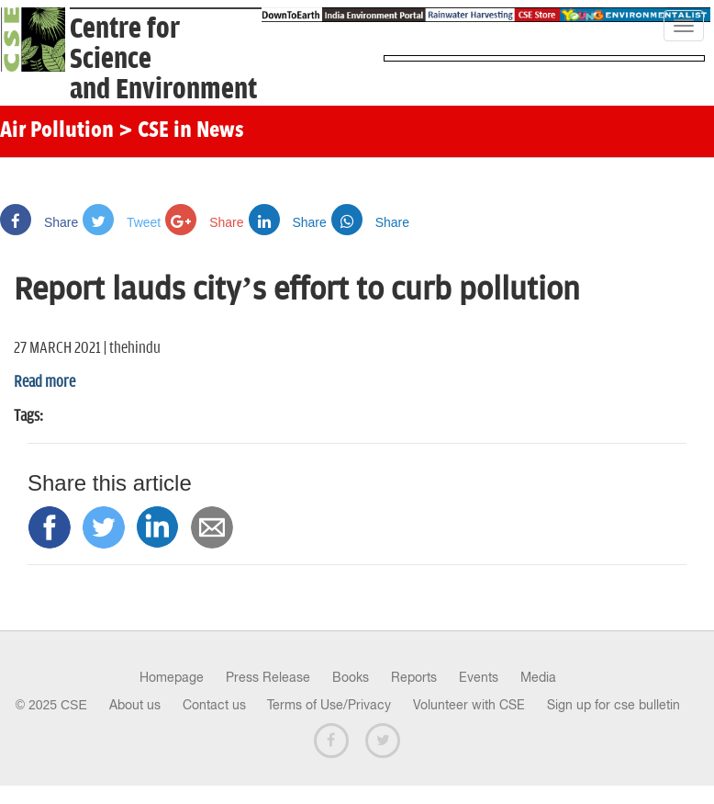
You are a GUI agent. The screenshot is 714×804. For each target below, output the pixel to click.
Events (478, 677)
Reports (414, 677)
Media (538, 677)
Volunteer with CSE (469, 704)
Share (39, 222)
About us (135, 704)
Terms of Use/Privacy (329, 704)
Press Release (268, 677)
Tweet (122, 222)
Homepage (171, 677)
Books (350, 677)
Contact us (214, 704)
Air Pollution (57, 131)
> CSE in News (181, 131)
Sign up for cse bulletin (613, 704)
